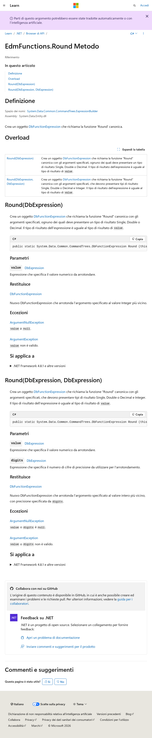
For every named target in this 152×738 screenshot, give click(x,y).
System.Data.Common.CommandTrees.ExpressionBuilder (62, 111)
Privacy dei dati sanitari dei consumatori (67, 720)
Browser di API (35, 33)
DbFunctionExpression (45, 126)
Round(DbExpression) (21, 84)
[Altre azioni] (143, 33)
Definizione (15, 73)
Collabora (14, 720)
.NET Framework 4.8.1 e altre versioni (39, 366)
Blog (128, 714)
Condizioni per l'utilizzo (114, 720)
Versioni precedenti (109, 714)
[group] (78, 246)
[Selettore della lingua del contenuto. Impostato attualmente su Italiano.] (17, 704)
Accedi (144, 5)
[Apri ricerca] (134, 5)
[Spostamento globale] (4, 5)
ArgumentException (24, 339)
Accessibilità (15, 726)
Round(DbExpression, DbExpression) (30, 89)
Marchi (35, 726)
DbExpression (34, 268)
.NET (19, 33)
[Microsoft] (76, 5)
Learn (8, 33)
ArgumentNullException (27, 322)
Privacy (29, 720)
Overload (14, 79)
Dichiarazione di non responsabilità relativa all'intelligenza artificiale (50, 714)
